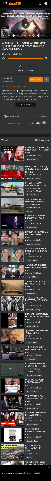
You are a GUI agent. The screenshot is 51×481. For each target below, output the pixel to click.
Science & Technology (34, 375)
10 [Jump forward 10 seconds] (33, 35)
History (29, 211)
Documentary (31, 228)
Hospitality (29, 172)
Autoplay (45, 140)
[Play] (3, 35)
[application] (25, 24)
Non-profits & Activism (16, 86)
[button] (46, 3)
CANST (7, 78)
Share (20, 68)
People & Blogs (32, 260)
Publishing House (32, 188)
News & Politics (32, 159)
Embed (30, 68)
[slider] (16, 35)
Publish (40, 122)
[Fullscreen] (47, 35)
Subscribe (36, 80)
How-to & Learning (33, 178)
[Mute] (38, 35)
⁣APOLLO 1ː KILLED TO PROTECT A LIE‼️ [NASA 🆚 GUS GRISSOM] (36, 300)
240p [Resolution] (43, 35)
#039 (39, 46)
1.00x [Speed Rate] (29, 35)
